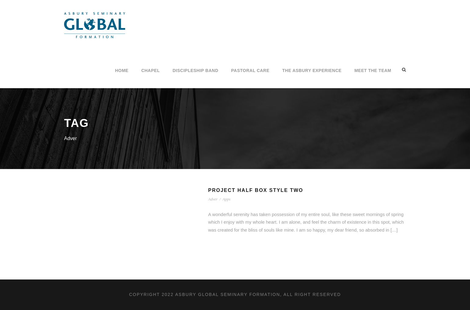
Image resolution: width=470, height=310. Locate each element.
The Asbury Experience (312, 70)
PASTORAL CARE (250, 70)
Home (121, 70)
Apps (226, 199)
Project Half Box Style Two (255, 190)
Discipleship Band (195, 70)
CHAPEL (150, 70)
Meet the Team (372, 70)
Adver (213, 199)
